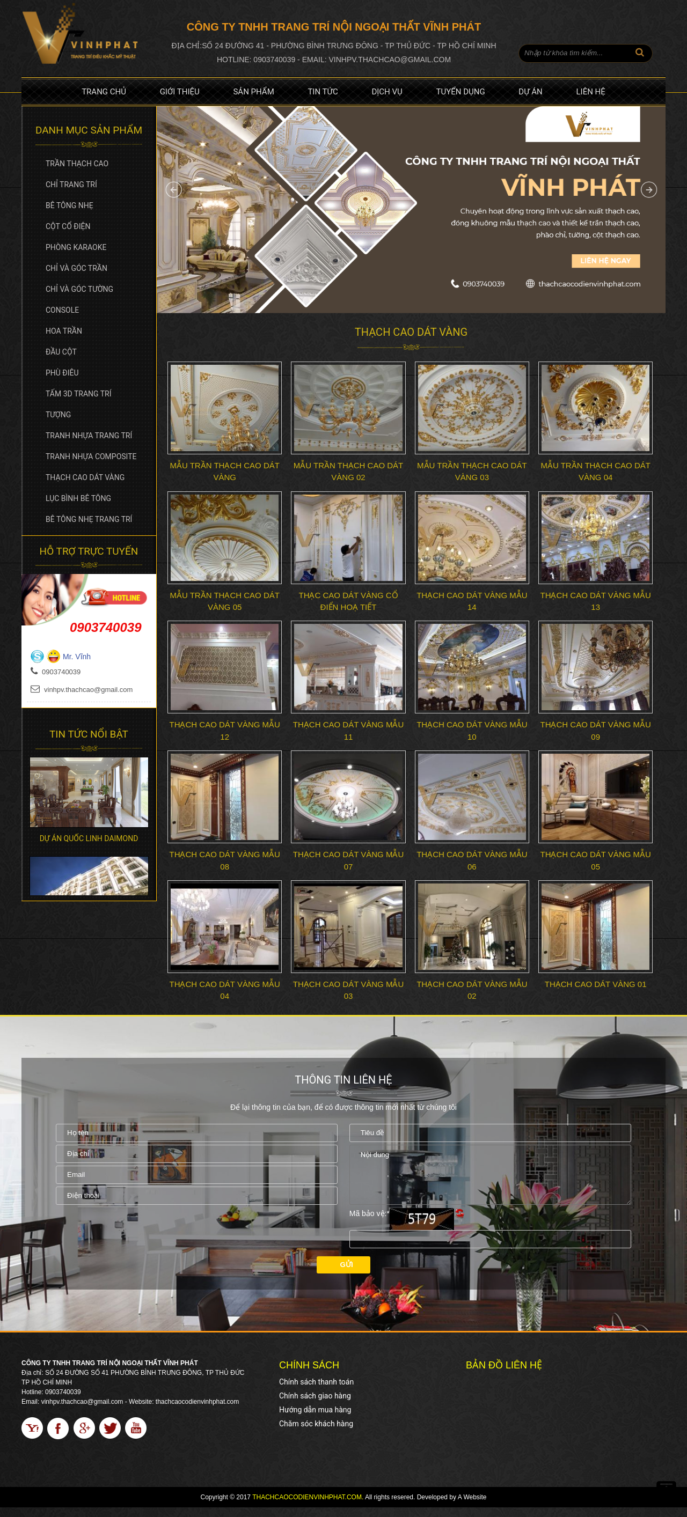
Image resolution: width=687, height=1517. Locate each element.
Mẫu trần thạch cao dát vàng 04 (595, 471)
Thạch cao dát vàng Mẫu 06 (471, 860)
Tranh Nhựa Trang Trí (89, 435)
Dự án (530, 92)
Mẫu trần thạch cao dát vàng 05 (224, 601)
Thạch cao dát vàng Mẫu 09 (595, 730)
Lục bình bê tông (78, 498)
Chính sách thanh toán (316, 1391)
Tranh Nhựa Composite (91, 456)
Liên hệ (590, 92)
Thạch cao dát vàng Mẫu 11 (348, 730)
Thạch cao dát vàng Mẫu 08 (224, 860)
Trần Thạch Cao (77, 163)
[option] (89, 792)
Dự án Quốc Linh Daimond (89, 838)
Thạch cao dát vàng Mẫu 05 (595, 860)
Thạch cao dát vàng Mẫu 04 (224, 990)
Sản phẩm (253, 92)
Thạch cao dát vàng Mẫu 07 (348, 860)
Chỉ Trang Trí (71, 184)
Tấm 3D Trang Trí (79, 393)
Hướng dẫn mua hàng (315, 1419)
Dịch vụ (386, 92)
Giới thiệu (180, 92)
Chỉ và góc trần (76, 268)
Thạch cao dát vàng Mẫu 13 (595, 601)
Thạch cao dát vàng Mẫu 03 (348, 990)
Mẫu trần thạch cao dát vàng (224, 471)
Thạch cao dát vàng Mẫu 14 (471, 601)
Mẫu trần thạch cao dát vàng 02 (348, 471)
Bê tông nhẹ (69, 205)
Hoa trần (64, 331)
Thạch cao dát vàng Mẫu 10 (471, 730)
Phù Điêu (62, 373)
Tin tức (323, 92)
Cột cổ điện (68, 226)
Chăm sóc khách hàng (316, 1433)
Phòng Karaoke (76, 247)
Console (62, 310)
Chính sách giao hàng (315, 1405)
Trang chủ (104, 92)
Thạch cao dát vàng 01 (596, 984)
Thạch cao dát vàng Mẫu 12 (224, 730)
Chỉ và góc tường (79, 289)
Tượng (58, 414)
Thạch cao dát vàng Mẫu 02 (471, 990)
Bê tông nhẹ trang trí (89, 519)
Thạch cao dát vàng (85, 477)
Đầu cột (61, 352)
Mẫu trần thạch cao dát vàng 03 (472, 471)
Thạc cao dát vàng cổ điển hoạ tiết (348, 601)
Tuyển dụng (460, 92)
